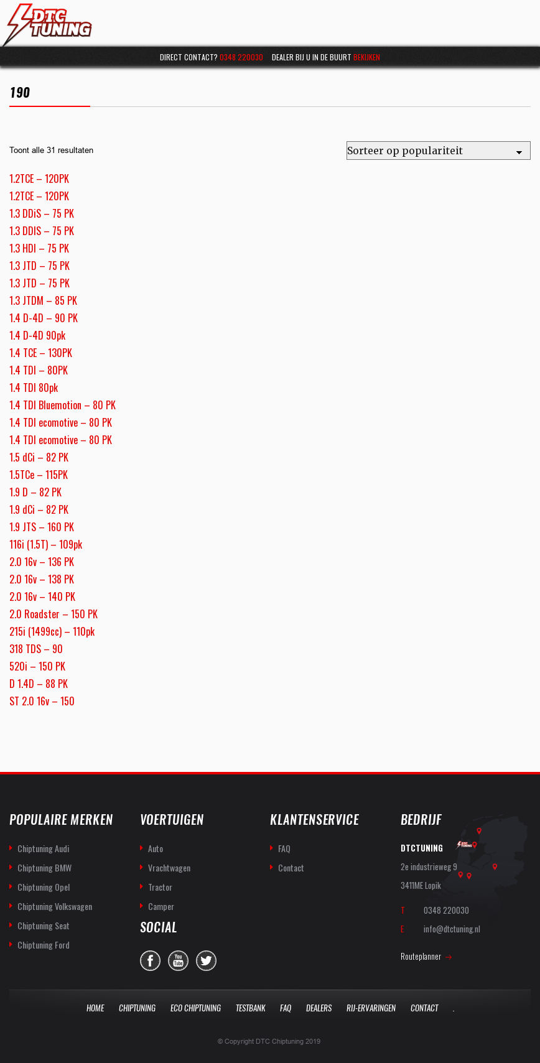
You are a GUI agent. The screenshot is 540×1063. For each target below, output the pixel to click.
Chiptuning (137, 1008)
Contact (291, 867)
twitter (206, 960)
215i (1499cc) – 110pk (52, 631)
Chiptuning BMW (44, 867)
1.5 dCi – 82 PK (38, 457)
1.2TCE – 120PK (39, 178)
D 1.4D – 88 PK (38, 683)
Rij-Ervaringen (371, 1008)
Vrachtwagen (169, 867)
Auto (155, 848)
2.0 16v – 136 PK (41, 561)
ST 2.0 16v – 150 (42, 701)
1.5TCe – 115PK (38, 474)
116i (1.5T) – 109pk (45, 544)
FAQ (284, 848)
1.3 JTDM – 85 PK (43, 300)
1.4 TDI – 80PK (38, 370)
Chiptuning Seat (43, 925)
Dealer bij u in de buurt (326, 57)
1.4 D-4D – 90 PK (43, 317)
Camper (161, 905)
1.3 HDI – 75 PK (39, 248)
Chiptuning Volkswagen (54, 905)
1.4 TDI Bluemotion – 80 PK (62, 404)
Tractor (160, 886)
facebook (150, 960)
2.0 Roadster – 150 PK (53, 613)
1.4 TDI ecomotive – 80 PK (60, 422)
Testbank (250, 1008)
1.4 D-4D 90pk (37, 335)
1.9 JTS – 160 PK (41, 526)
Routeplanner (421, 956)
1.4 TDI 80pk (33, 387)
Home (95, 1008)
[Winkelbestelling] (439, 150)
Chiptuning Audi (43, 848)
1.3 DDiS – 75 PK (41, 213)
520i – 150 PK (37, 666)
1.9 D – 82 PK (35, 492)
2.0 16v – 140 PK (42, 596)
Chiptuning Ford (43, 944)
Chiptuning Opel (43, 886)
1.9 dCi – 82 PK (38, 509)
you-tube (178, 960)
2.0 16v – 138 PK (41, 579)
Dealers (319, 1008)
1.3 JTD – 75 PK (39, 265)
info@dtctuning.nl (452, 928)
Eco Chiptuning (195, 1008)
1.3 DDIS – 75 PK (41, 230)
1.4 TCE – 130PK (40, 352)
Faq (285, 1008)
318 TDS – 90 (36, 648)
